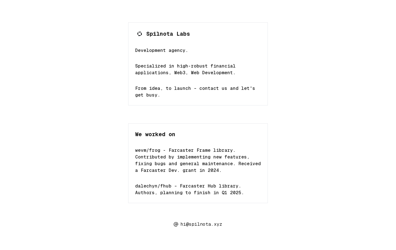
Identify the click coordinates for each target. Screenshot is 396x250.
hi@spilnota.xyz (198, 224)
